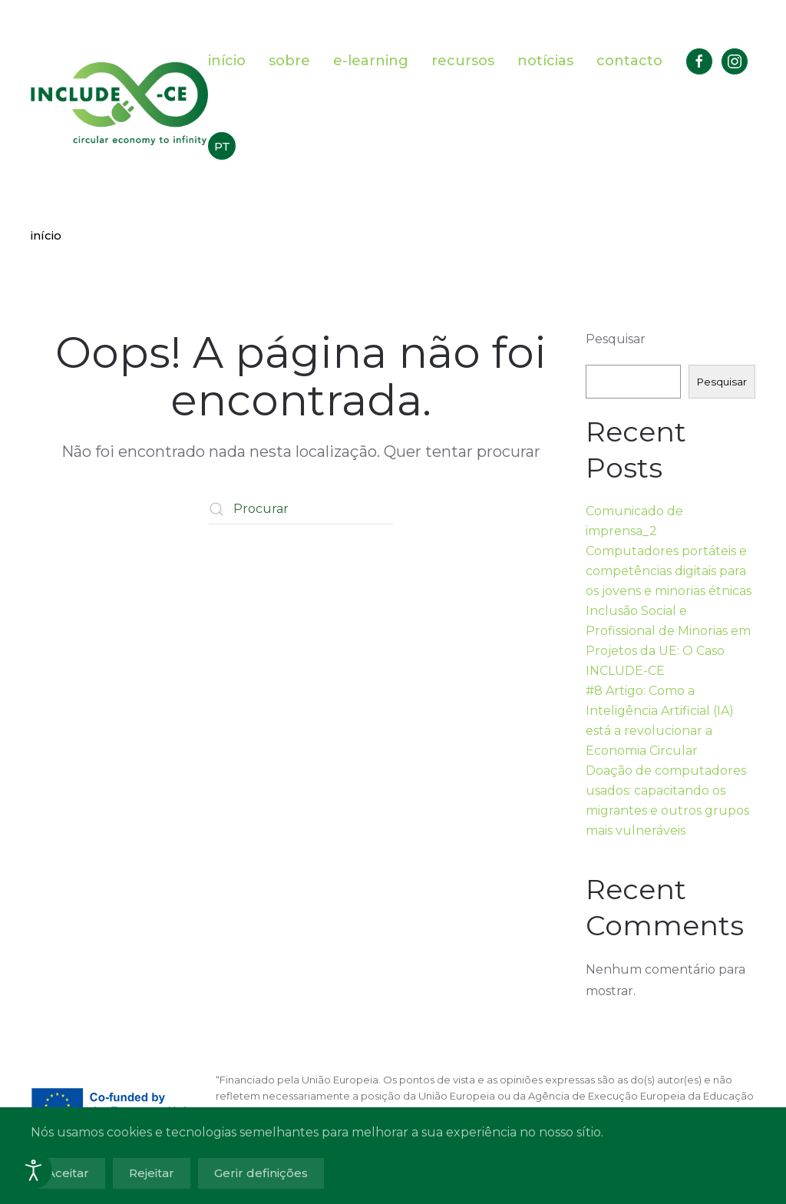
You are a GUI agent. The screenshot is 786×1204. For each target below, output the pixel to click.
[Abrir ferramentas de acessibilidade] (33, 1170)
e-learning (370, 60)
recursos (462, 60)
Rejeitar (151, 1173)
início (227, 60)
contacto (629, 60)
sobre (289, 60)
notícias (545, 60)
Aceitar (68, 1173)
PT (222, 146)
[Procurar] (301, 509)
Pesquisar (616, 339)
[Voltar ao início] (119, 104)
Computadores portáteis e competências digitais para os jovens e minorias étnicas (668, 571)
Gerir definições (261, 1173)
